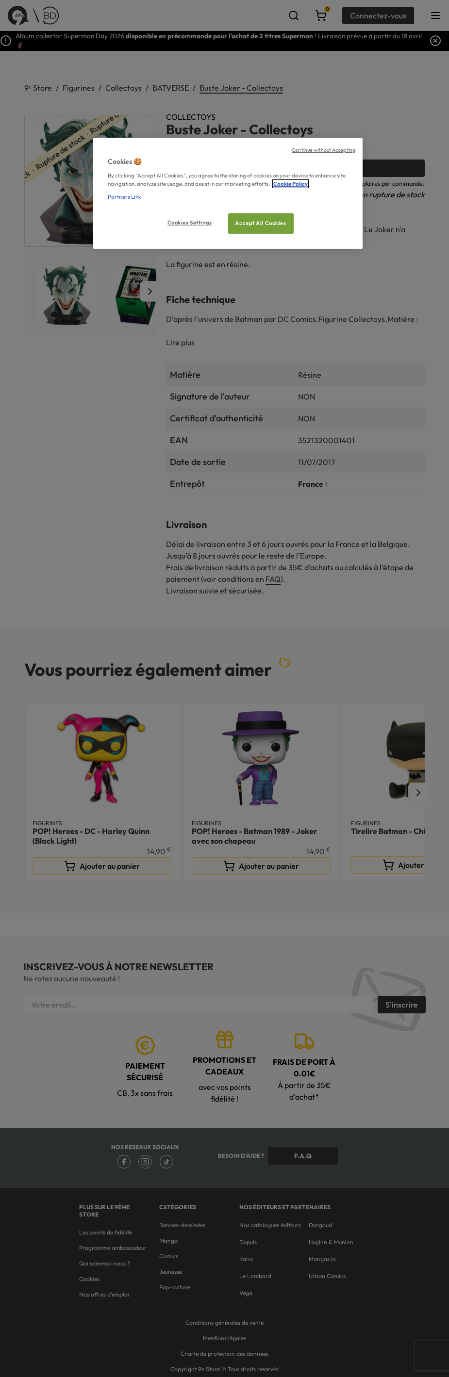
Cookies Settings (189, 222)
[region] (228, 193)
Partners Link (124, 196)
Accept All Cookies (260, 223)
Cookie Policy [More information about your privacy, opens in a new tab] (290, 183)
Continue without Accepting (323, 149)
